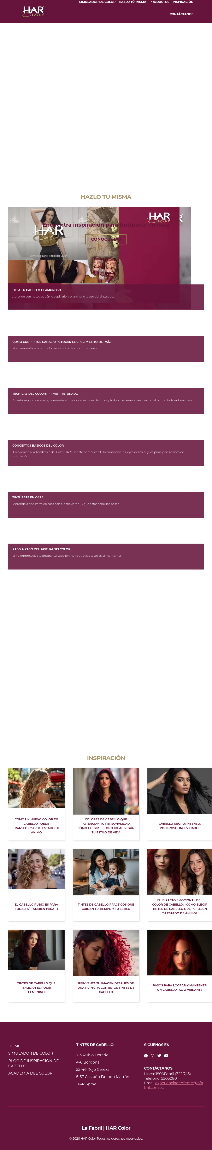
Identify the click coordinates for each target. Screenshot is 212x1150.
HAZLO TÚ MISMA (132, 2)
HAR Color (88, 1138)
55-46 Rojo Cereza (93, 1069)
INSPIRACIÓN (183, 2)
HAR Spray (86, 1084)
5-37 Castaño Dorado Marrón (102, 1077)
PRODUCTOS (159, 2)
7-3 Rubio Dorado (92, 1055)
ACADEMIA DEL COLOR (30, 1073)
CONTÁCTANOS (181, 14)
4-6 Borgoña (88, 1062)
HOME (14, 1046)
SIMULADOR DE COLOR (97, 2)
